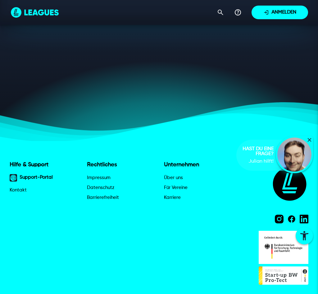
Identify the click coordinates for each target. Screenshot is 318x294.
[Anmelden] (280, 12)
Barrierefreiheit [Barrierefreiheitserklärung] (103, 197)
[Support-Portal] (238, 12)
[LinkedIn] (304, 219)
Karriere (172, 197)
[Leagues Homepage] (35, 12)
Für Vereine (176, 187)
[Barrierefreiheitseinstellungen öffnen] (304, 235)
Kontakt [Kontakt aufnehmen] (18, 190)
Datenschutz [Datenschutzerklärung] (100, 187)
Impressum (99, 177)
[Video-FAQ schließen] (309, 140)
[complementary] (264, 155)
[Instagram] (279, 219)
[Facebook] (291, 219)
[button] (294, 155)
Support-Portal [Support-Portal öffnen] (31, 178)
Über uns (173, 177)
